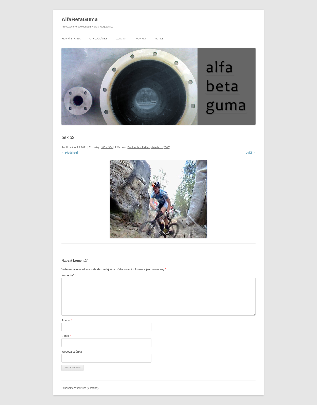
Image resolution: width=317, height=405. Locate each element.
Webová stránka (71, 351)
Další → (250, 152)
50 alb (159, 38)
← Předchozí (69, 152)
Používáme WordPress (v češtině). (80, 388)
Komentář (68, 275)
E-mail (66, 335)
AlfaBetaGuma (79, 19)
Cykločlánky (98, 38)
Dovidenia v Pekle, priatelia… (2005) (149, 147)
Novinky (141, 38)
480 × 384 (107, 147)
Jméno (66, 320)
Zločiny (121, 38)
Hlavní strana (70, 38)
